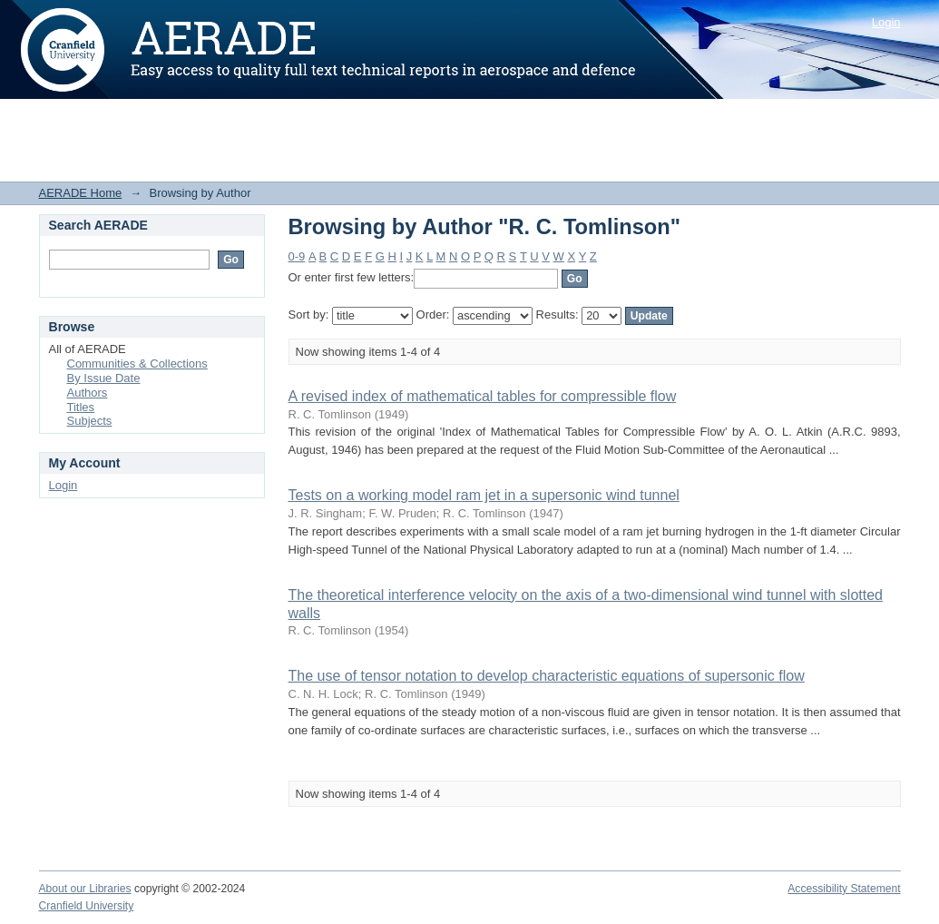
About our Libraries (85, 888)
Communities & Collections (137, 363)
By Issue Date (104, 378)
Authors (87, 392)
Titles (81, 407)
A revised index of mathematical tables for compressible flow (483, 396)
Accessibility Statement (843, 888)
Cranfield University (86, 905)
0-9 (297, 256)
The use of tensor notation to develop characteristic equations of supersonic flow (547, 675)
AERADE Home (80, 193)
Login (886, 22)
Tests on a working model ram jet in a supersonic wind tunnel (484, 495)
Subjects (89, 421)
